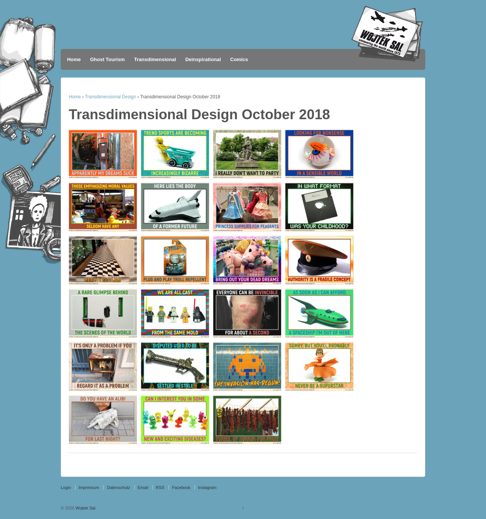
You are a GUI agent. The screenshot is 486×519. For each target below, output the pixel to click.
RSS (160, 487)
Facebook (181, 487)
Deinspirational (203, 59)
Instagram (207, 487)
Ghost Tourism (107, 59)
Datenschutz (118, 487)
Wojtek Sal (84, 508)
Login (66, 487)
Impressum (89, 487)
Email (143, 487)
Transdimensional (155, 59)
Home (74, 59)
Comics (239, 59)
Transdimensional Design (110, 96)
